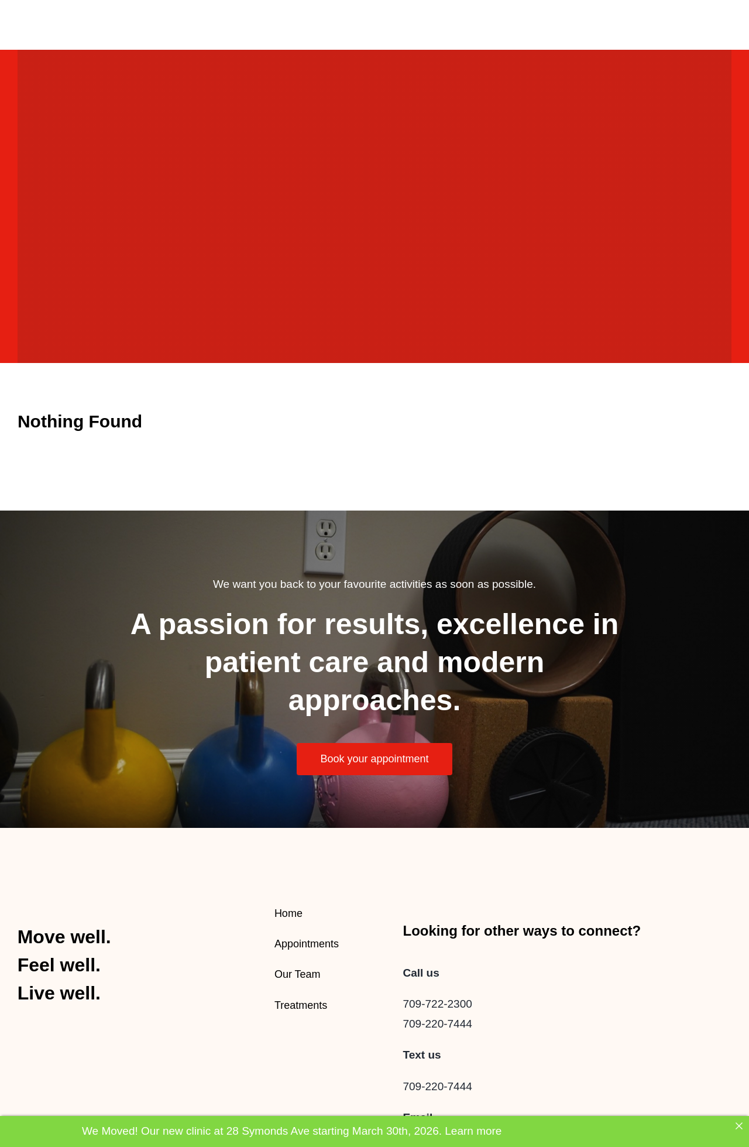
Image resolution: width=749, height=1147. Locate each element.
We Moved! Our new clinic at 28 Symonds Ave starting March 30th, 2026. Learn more (291, 1131)
